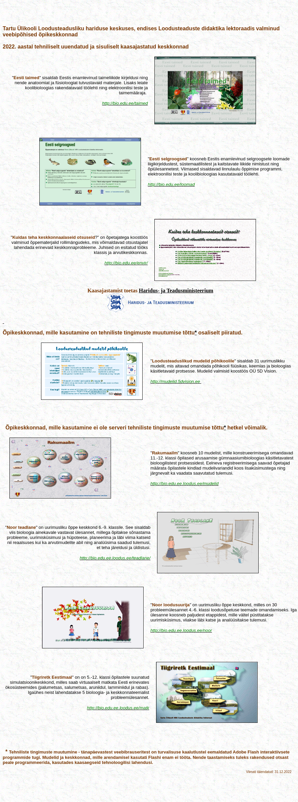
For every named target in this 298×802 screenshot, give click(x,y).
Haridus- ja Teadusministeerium (176, 290)
